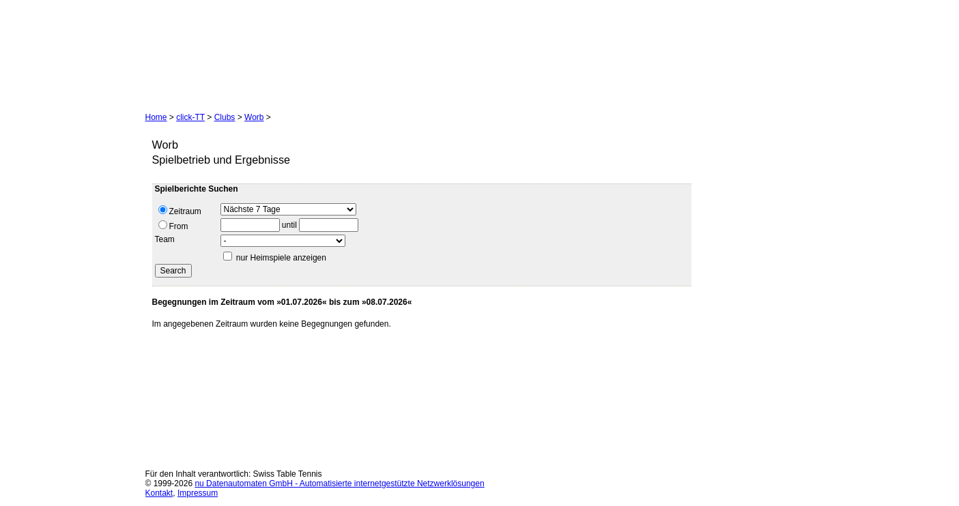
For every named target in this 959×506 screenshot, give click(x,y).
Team (165, 239)
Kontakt (159, 493)
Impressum (197, 493)
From (173, 225)
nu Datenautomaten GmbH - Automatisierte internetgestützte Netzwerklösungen (339, 483)
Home (156, 117)
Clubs (224, 117)
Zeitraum (179, 210)
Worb (253, 117)
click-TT (190, 117)
